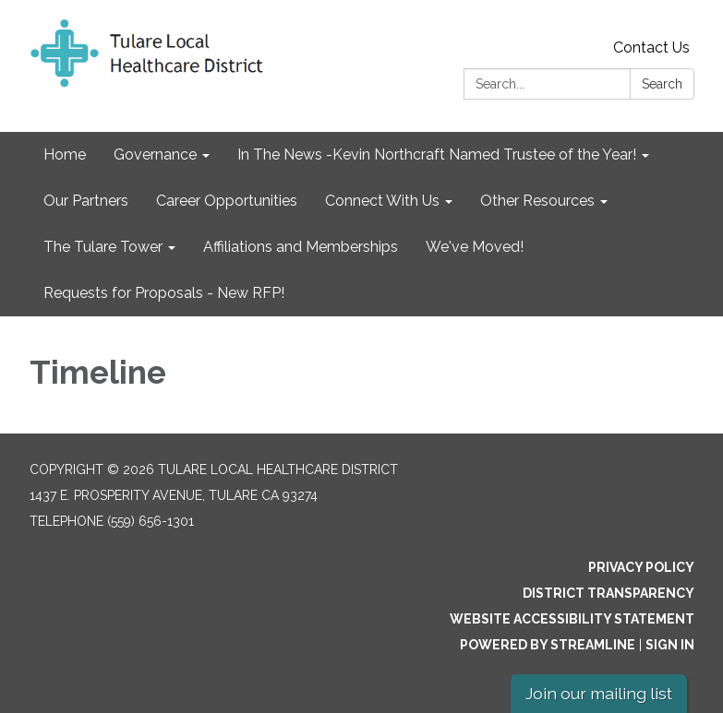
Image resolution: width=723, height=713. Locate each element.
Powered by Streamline (547, 644)
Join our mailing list (598, 693)
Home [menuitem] (64, 154)
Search (662, 84)
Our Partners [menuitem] (85, 200)
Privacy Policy (641, 567)
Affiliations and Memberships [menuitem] (300, 246)
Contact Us (651, 47)
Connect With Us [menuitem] (382, 200)
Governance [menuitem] (155, 154)
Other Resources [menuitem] (537, 200)
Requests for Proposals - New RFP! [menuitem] (163, 293)
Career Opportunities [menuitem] (226, 200)
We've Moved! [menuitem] (475, 246)
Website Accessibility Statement (572, 619)
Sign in (669, 644)
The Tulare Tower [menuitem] (103, 246)
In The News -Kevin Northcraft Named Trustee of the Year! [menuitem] (436, 154)
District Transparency (608, 593)
